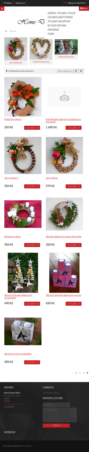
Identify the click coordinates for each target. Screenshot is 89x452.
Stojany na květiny (59, 21)
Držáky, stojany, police (62, 13)
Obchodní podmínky (51, 393)
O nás (51, 34)
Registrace (20, 3)
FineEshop (27, 446)
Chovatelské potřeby (60, 17)
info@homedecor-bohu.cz (15, 404)
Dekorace (53, 30)
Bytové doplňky (57, 26)
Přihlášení (8, 3)
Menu (84, 8)
